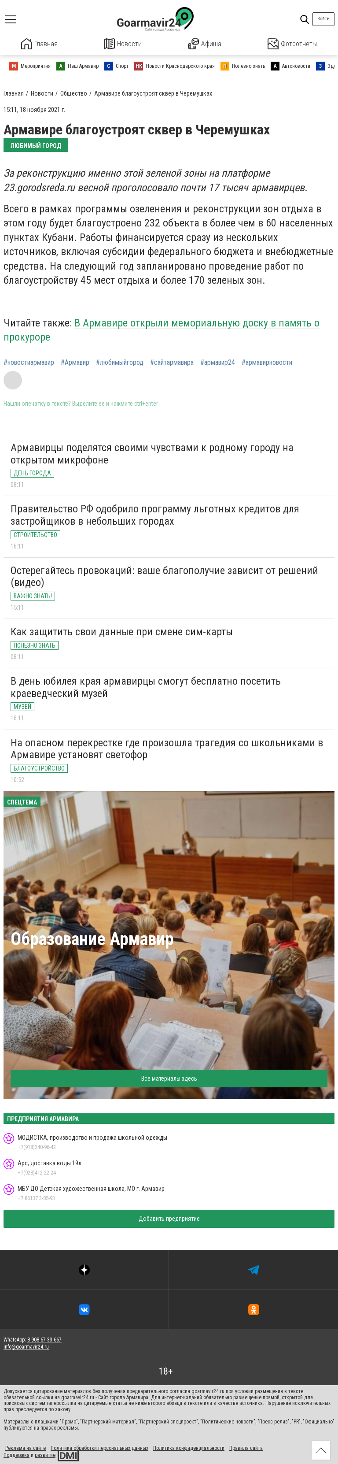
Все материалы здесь (169, 1078)
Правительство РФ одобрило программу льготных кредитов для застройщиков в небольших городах (155, 514)
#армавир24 (217, 362)
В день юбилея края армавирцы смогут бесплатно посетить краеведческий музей (146, 687)
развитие (45, 1454)
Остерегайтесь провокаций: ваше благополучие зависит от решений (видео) (164, 575)
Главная (40, 43)
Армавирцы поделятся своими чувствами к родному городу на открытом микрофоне (152, 453)
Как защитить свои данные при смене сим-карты (122, 631)
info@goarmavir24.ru (26, 1346)
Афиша (204, 43)
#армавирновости (267, 362)
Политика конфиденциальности (188, 1447)
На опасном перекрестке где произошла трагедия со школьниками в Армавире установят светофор (167, 748)
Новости (123, 43)
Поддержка (16, 1454)
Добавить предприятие (169, 1218)
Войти (323, 19)
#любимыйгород (119, 362)
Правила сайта (246, 1447)
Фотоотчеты (292, 43)
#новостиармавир (29, 362)
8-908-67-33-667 (44, 1339)
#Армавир (75, 362)
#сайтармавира (172, 362)
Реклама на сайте (25, 1447)
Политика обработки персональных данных (99, 1447)
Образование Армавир (92, 938)
